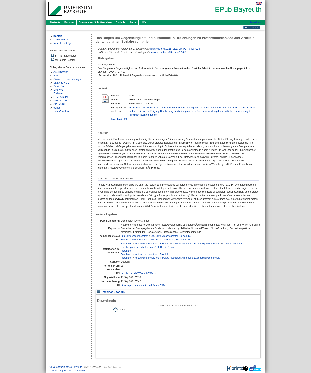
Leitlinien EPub (61, 39)
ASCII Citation (60, 72)
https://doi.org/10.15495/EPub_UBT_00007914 (175, 48)
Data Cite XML (61, 82)
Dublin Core (59, 86)
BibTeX (57, 75)
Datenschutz (80, 370)
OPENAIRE (59, 104)
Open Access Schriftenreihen (95, 22)
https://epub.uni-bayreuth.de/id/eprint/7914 (143, 285)
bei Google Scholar (63, 59)
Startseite (54, 22)
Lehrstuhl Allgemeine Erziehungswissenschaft (195, 243)
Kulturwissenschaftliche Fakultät (152, 243)
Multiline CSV (60, 100)
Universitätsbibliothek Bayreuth (66, 367)
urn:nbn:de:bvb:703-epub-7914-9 (168, 52)
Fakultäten (126, 243)
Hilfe (143, 22)
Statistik (120, 22)
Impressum (66, 370)
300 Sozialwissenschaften (134, 236)
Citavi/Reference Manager (67, 79)
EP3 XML (58, 89)
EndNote (58, 93)
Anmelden (255, 22)
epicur (56, 107)
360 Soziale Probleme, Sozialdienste (170, 239)
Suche (132, 22)
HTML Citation (60, 97)
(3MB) (120, 119)
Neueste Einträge (62, 43)
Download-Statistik (111, 292)
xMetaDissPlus (61, 111)
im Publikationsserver (64, 55)
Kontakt (53, 370)
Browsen (69, 22)
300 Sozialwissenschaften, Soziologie (171, 236)
